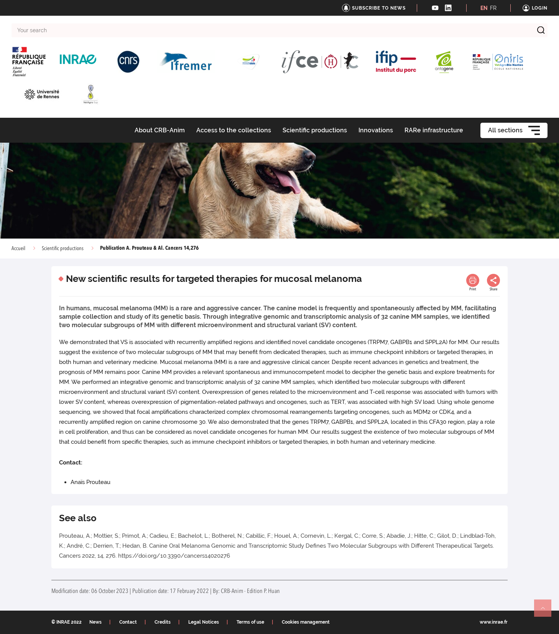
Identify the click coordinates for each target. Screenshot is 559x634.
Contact (128, 622)
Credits (163, 622)
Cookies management (306, 622)
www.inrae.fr (494, 622)
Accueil (18, 248)
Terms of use (250, 622)
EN (484, 8)
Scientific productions (63, 248)
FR (493, 8)
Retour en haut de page (546, 611)
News (95, 622)
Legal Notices (203, 622)
